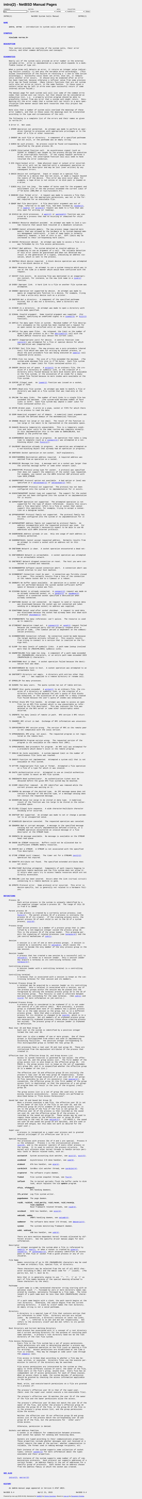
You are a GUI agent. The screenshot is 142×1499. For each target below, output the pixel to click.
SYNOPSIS (8, 33)
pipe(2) (74, 1249)
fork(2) (21, 915)
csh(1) (48, 936)
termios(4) (70, 934)
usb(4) (56, 1232)
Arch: (59, 9)
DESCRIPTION (9, 44)
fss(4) (68, 1177)
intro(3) (13, 1477)
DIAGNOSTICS (9, 57)
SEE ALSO (8, 1473)
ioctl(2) (21, 342)
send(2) (67, 625)
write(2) (40, 208)
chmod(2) (26, 1354)
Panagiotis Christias (77, 1496)
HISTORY (7, 1484)
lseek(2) (43, 382)
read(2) (26, 208)
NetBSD (39, 1496)
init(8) (30, 921)
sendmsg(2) (74, 593)
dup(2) (32, 1249)
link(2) (77, 278)
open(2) (76, 353)
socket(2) (22, 1252)
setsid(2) (56, 945)
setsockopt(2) (58, 483)
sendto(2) (59, 593)
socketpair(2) (39, 1252)
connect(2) (52, 440)
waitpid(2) (61, 214)
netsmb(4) (63, 1217)
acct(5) (82, 1156)
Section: (31, 9)
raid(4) (72, 1207)
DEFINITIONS (9, 896)
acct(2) (72, 1156)
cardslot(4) (71, 1168)
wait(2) (47, 214)
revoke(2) (78, 206)
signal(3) (70, 316)
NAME (6, 23)
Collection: (71, 9)
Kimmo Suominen (50, 1496)
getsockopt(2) (40, 483)
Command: (8, 9)
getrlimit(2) (61, 333)
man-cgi (66, 1496)
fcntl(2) (44, 442)
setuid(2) (54, 1119)
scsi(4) (57, 1211)
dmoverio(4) (79, 1222)
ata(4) (56, 1164)
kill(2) (83, 316)
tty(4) (20, 998)
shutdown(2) (35, 615)
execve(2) (73, 1079)
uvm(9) (70, 1160)
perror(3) (24, 1477)
